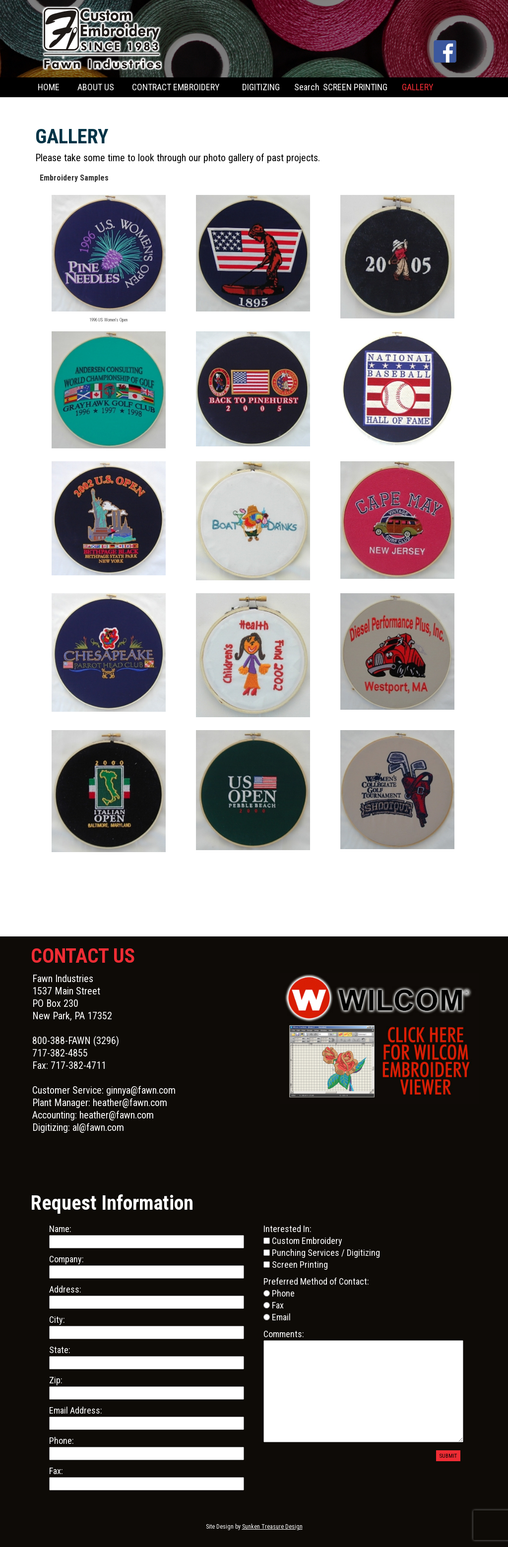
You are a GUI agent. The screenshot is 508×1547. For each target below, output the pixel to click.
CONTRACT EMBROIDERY (176, 87)
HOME (49, 87)
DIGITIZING (261, 87)
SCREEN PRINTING (355, 87)
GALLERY (418, 87)
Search (306, 87)
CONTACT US (60, 107)
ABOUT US (95, 87)
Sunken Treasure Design (272, 1526)
